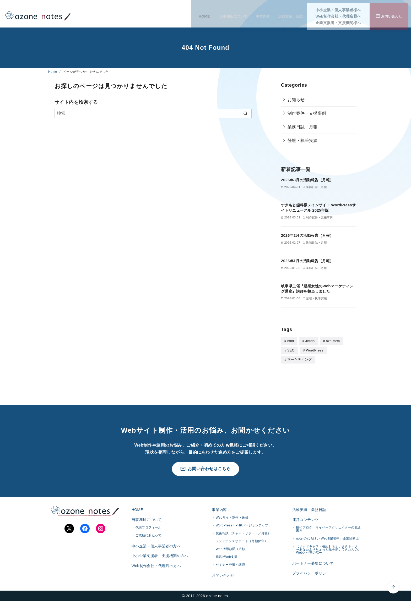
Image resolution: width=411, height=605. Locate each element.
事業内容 (259, 14)
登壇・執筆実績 (303, 140)
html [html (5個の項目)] (290, 341)
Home (53, 72)
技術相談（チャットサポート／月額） (243, 534)
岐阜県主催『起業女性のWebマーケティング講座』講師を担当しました (317, 288)
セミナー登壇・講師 (230, 565)
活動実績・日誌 (291, 14)
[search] (245, 113)
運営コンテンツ (305, 520)
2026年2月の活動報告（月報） (307, 235)
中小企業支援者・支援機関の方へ (159, 559)
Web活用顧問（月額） (232, 549)
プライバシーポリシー (310, 576)
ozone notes (217, 599)
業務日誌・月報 (303, 127)
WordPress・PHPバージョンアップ (242, 526)
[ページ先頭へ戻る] (375, 569)
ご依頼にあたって (148, 537)
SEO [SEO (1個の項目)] (291, 350)
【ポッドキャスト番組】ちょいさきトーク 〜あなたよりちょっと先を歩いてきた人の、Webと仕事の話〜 (328, 551)
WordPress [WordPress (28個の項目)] (314, 350)
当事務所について (226, 14)
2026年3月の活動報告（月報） (307, 180)
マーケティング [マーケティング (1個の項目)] (299, 359)
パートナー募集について (312, 565)
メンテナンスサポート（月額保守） (242, 541)
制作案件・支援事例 (307, 113)
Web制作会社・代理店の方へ (155, 570)
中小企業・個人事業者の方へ (155, 548)
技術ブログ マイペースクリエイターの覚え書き (328, 530)
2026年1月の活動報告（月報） (307, 261)
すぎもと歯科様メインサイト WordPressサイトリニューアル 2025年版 (318, 207)
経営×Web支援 (226, 557)
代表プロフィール (148, 529)
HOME (194, 14)
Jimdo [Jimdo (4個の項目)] (310, 341)
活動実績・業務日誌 (309, 509)
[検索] (153, 113)
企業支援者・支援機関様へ (341, 20)
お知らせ (296, 99)
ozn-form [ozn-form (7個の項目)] (333, 341)
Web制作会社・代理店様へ (341, 14)
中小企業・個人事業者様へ (341, 7)
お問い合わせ (222, 576)
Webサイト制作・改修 (232, 518)
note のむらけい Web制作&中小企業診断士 (327, 540)
